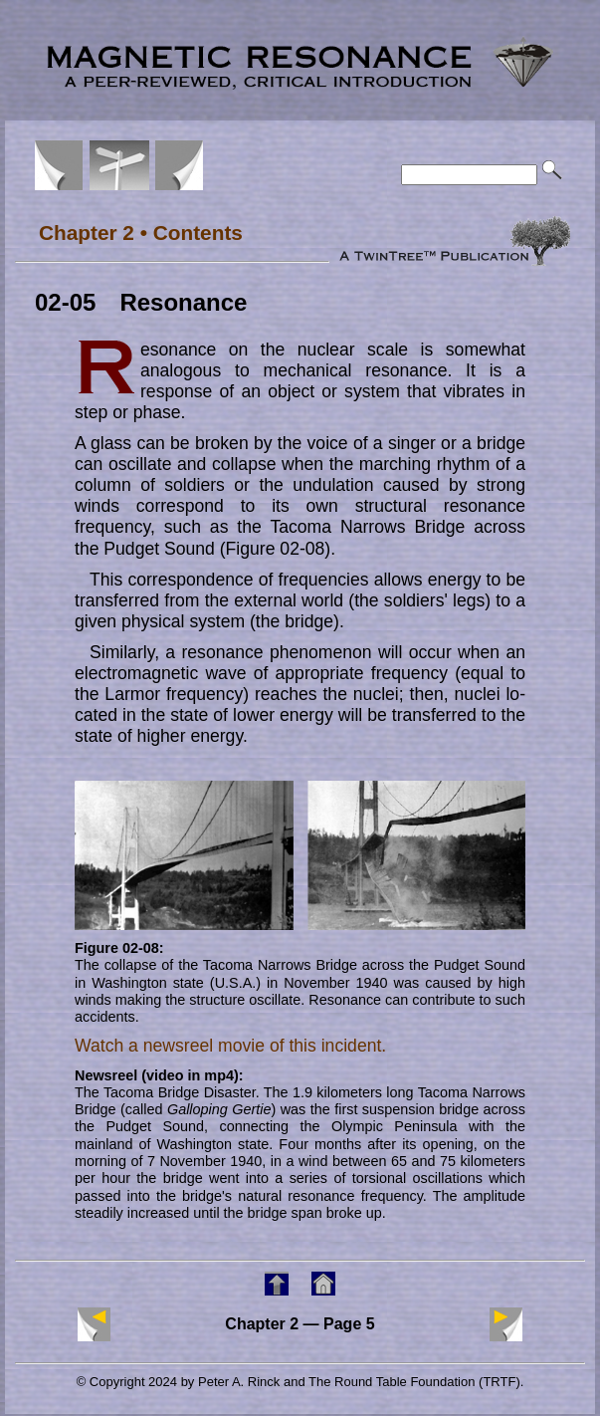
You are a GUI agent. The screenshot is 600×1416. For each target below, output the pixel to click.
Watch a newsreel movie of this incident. (230, 1046)
